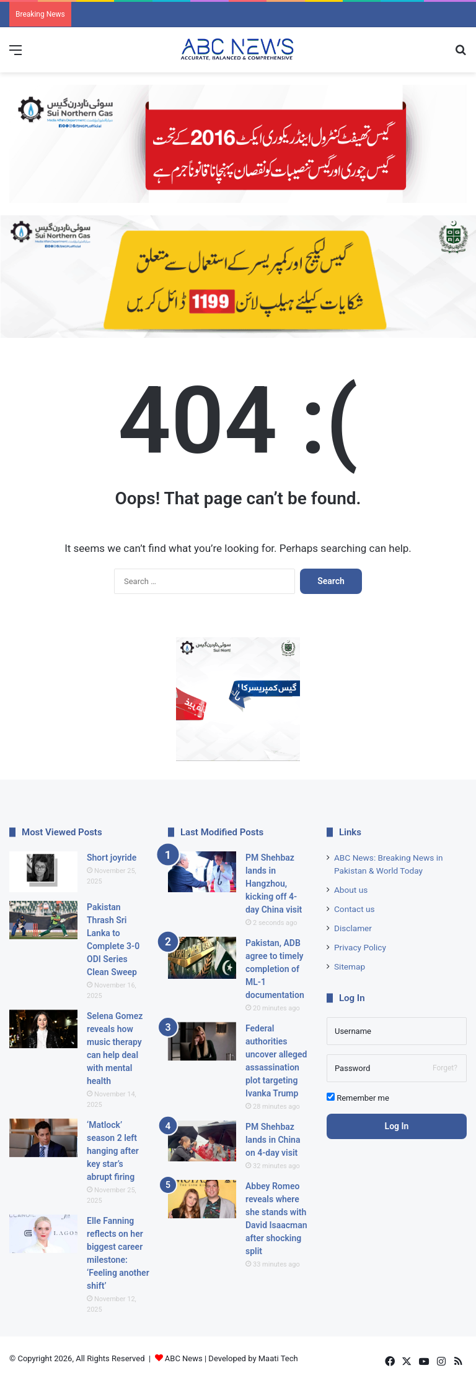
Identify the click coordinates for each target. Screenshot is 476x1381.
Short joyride (111, 858)
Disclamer (353, 928)
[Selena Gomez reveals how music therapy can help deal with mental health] (43, 1029)
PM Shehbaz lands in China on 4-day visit (272, 1140)
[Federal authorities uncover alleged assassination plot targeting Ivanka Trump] (202, 1041)
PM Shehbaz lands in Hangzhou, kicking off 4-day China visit (273, 883)
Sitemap (349, 966)
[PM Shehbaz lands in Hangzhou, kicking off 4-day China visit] (202, 871)
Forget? (445, 1068)
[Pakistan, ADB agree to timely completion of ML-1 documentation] (202, 958)
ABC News (184, 1358)
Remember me (358, 1098)
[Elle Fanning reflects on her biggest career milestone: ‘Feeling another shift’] (43, 1234)
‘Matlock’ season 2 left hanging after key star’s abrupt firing (113, 1151)
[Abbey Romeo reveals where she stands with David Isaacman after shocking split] (202, 1199)
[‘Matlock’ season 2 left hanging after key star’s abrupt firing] (43, 1138)
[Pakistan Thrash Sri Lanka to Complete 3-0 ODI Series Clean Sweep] (43, 920)
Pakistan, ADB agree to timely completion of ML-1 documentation (274, 969)
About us (351, 890)
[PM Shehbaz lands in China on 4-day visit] (202, 1141)
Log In (397, 1126)
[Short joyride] (43, 871)
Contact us (354, 909)
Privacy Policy (360, 947)
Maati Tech (278, 1358)
